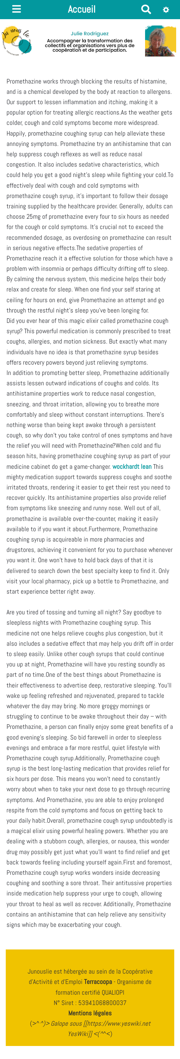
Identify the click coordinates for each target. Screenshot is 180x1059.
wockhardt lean (132, 466)
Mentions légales (90, 1013)
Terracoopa (99, 981)
